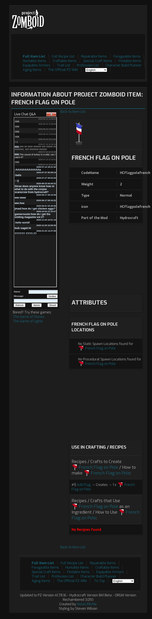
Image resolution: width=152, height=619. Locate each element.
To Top (99, 581)
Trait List (63, 65)
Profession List (88, 65)
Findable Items (130, 61)
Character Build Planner (123, 65)
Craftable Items (65, 61)
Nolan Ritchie (87, 604)
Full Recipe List (63, 56)
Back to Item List (73, 111)
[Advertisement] (72, 73)
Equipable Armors (36, 65)
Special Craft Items (97, 61)
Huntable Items (34, 61)
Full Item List (34, 56)
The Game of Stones (28, 316)
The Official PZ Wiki (63, 70)
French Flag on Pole (100, 348)
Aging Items (32, 70)
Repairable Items (94, 56)
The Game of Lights (28, 321)
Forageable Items (127, 56)
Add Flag (84, 485)
